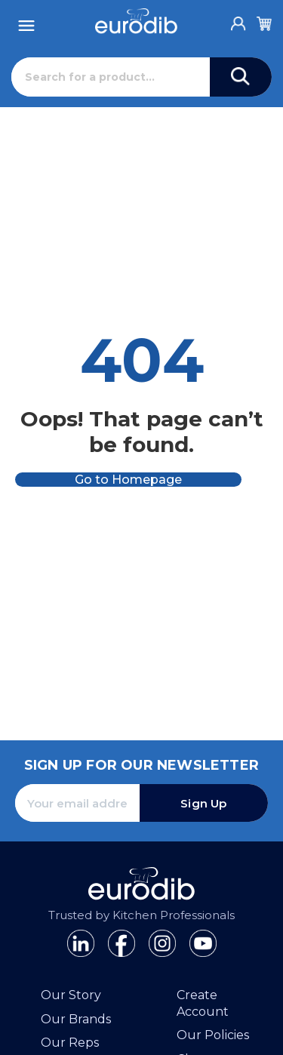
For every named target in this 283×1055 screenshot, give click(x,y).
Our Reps (70, 1042)
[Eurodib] (136, 21)
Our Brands (76, 1019)
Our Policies (213, 1035)
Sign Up (203, 803)
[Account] (238, 19)
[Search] (110, 77)
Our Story (71, 995)
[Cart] (264, 21)
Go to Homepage (128, 479)
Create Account (203, 1003)
